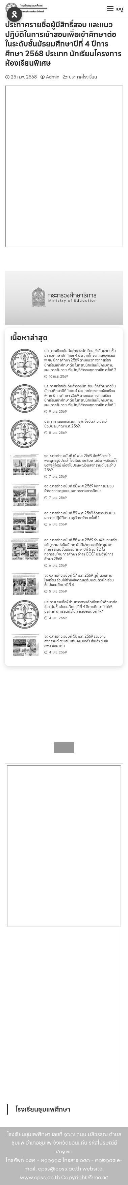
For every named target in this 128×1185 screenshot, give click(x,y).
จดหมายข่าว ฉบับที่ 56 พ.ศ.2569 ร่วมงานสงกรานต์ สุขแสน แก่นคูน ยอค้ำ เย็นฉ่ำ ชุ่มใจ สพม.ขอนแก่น (76, 641)
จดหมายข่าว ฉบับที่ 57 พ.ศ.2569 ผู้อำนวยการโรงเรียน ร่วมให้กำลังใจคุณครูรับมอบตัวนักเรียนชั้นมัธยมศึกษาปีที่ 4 (79, 580)
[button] (64, 298)
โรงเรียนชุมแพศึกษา (43, 1109)
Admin (52, 77)
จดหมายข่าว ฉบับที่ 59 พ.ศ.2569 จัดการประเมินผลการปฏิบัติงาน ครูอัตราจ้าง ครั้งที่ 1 (79, 515)
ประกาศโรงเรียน (83, 77)
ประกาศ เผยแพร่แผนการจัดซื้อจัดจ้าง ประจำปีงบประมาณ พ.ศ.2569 (76, 424)
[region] (64, 298)
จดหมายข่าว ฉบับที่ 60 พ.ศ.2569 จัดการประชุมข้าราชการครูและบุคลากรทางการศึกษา (79, 488)
